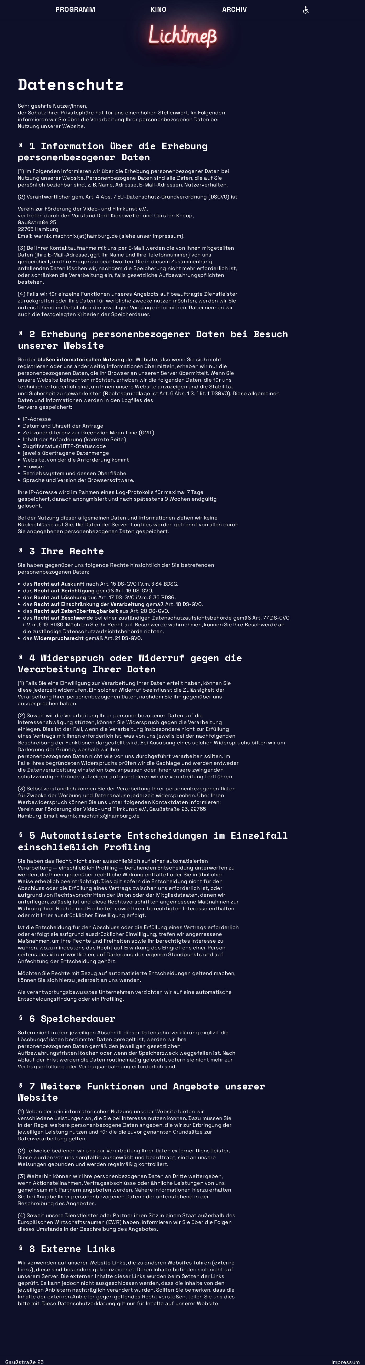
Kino (159, 9)
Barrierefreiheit (306, 10)
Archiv (234, 9)
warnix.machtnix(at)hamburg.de (76, 235)
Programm (75, 9)
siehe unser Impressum (151, 235)
